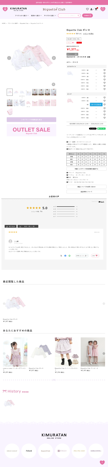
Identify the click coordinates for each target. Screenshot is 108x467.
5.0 (44, 208)
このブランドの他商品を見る (31, 120)
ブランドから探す (13, 23)
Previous (9, 58)
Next (54, 58)
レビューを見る (88, 34)
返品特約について (86, 192)
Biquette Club (24, 23)
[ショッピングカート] (96, 9)
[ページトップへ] (102, 462)
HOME (3, 23)
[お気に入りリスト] (87, 9)
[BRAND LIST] (102, 9)
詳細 (88, 57)
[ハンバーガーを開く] (5, 9)
